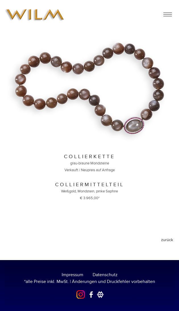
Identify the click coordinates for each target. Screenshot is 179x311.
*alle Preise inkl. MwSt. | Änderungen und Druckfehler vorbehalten (89, 281)
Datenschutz (105, 275)
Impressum (72, 275)
